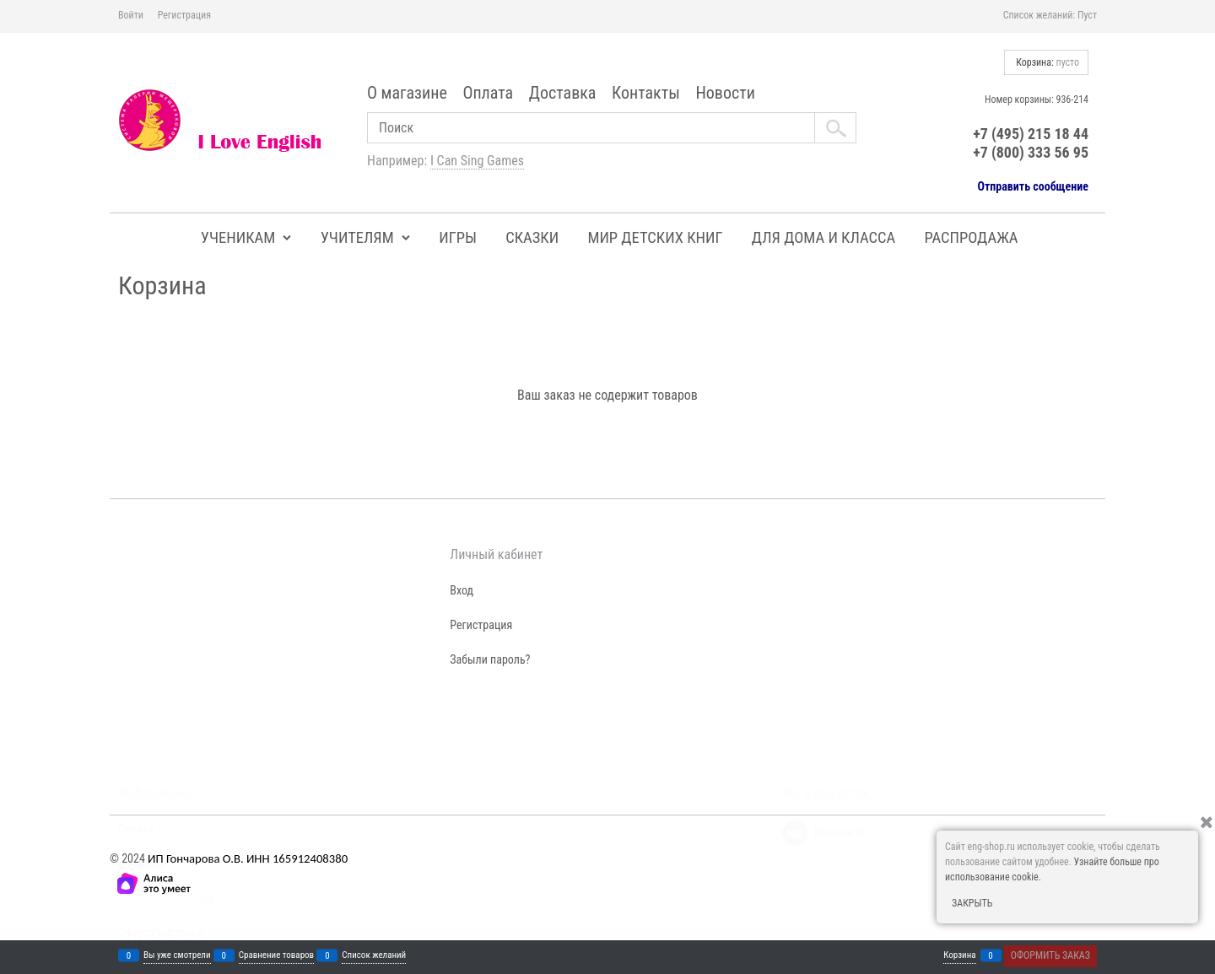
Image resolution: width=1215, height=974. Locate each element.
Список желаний (374, 956)
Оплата (487, 93)
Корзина (959, 956)
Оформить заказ (1050, 955)
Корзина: (1046, 62)
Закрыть (972, 903)
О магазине (407, 93)
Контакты (646, 93)
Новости (724, 93)
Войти (130, 15)
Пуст (1087, 15)
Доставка (563, 93)
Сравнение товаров (276, 956)
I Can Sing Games (477, 161)
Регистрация (184, 15)
